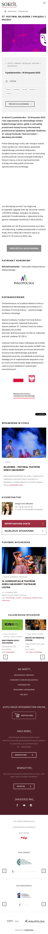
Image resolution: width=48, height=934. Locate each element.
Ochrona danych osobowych (24, 827)
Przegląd (26, 63)
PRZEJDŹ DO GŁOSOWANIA (24, 248)
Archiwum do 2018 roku (24, 675)
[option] (24, 38)
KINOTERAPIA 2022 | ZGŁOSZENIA (10, 641)
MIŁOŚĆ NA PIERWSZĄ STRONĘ (34, 639)
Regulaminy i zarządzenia (24, 689)
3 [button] (18, 871)
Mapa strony (24, 833)
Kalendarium (23, 11)
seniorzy (32, 89)
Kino (5, 634)
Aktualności (12, 11)
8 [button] (32, 871)
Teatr (10, 63)
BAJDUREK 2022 (16, 485)
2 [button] (15, 871)
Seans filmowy (16, 637)
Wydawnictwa (24, 685)
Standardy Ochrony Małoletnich (24, 680)
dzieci (8, 89)
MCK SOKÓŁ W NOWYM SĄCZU (24, 821)
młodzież (16, 89)
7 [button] (29, 871)
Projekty (24, 694)
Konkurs (17, 63)
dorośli (24, 89)
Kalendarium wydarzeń (24, 614)
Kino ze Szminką (35, 652)
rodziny (9, 94)
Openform (28, 930)
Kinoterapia (10, 652)
